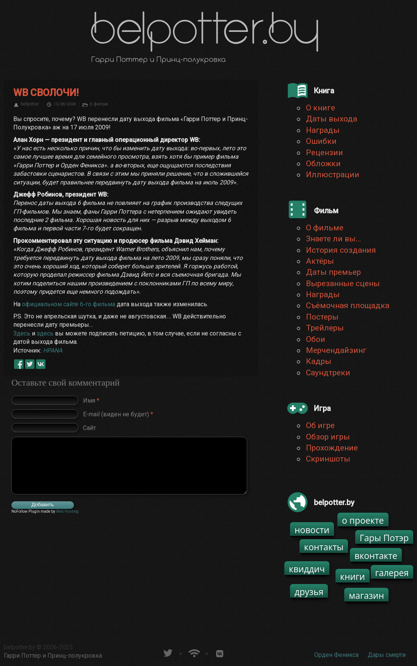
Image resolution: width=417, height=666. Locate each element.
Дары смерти (387, 654)
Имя (91, 400)
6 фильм (99, 104)
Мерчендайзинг (336, 350)
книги (352, 576)
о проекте (363, 520)
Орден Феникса (336, 654)
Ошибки (321, 141)
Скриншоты (328, 458)
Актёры (320, 261)
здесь (45, 333)
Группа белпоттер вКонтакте (219, 652)
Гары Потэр (384, 538)
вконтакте (375, 555)
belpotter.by (19, 647)
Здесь (21, 333)
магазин (366, 595)
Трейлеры (325, 327)
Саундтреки (328, 372)
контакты (323, 547)
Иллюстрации (332, 174)
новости (312, 530)
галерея (392, 573)
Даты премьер (333, 272)
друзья (309, 592)
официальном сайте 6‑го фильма (68, 304)
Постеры (322, 316)
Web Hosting (67, 511)
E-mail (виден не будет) (118, 413)
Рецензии (324, 152)
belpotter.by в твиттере (167, 652)
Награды (323, 130)
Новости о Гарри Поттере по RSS (193, 652)
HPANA (52, 350)
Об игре (320, 425)
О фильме (324, 227)
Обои (315, 339)
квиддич (307, 569)
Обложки (323, 163)
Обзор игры (328, 436)
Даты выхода (331, 118)
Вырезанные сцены (343, 283)
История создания (341, 250)
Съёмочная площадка (347, 305)
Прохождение (332, 447)
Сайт (89, 427)
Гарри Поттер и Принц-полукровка (53, 655)
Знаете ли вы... (333, 238)
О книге (320, 107)
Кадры (318, 361)
